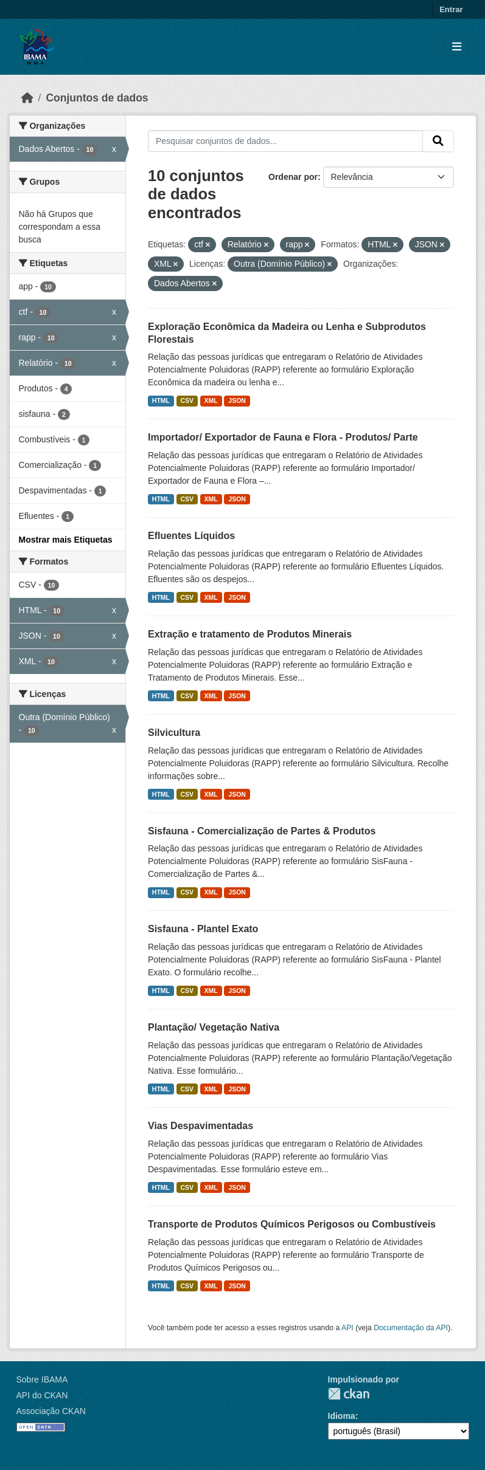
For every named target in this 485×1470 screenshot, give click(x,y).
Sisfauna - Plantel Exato (203, 929)
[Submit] (438, 141)
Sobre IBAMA (42, 1379)
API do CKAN (42, 1395)
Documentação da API (411, 1328)
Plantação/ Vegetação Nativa (213, 1027)
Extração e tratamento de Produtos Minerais (250, 634)
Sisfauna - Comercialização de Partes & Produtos (261, 831)
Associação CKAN (51, 1411)
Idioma (341, 1416)
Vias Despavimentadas (200, 1126)
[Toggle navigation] (456, 47)
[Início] (27, 98)
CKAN (348, 1393)
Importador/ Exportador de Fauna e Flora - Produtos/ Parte (283, 437)
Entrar (450, 9)
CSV (187, 400)
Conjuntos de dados (97, 98)
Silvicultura (174, 732)
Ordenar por (293, 177)
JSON (237, 400)
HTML (161, 400)
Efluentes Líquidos (191, 536)
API (347, 1328)
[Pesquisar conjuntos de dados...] (285, 141)
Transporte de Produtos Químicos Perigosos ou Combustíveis (292, 1224)
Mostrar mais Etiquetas (66, 539)
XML (211, 400)
